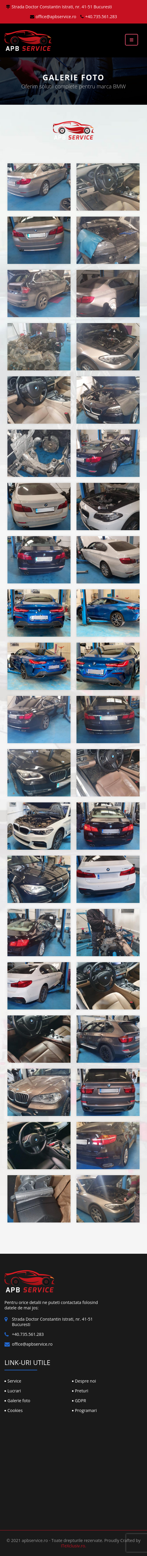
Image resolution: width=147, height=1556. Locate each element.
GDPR (80, 1400)
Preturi (81, 1391)
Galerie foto (18, 1400)
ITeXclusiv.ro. (73, 1546)
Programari (86, 1410)
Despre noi (85, 1381)
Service (14, 1381)
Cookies (15, 1410)
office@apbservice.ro (53, 16)
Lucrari (14, 1391)
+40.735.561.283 (98, 16)
